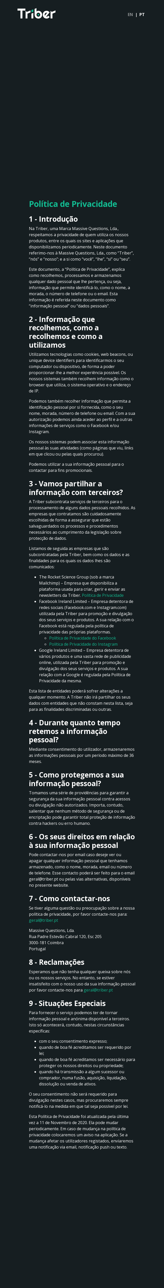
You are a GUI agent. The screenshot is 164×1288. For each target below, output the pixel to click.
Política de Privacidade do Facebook (82, 638)
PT (142, 14)
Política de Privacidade (103, 595)
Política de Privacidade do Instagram (83, 644)
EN (130, 14)
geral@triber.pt (43, 920)
